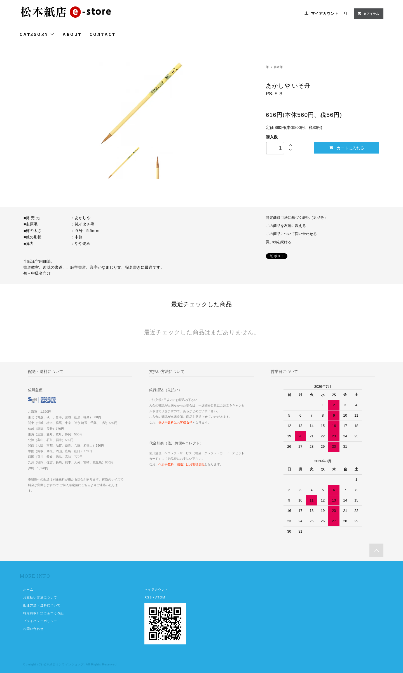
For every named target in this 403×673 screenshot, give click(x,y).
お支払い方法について (40, 597)
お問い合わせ (33, 628)
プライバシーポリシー (40, 621)
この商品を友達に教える (286, 226)
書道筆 (278, 67)
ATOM (160, 597)
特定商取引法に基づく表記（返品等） (297, 218)
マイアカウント (324, 13)
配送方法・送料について (41, 605)
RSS (148, 597)
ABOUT (72, 34)
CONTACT (103, 34)
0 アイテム (368, 13)
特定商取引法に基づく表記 (43, 613)
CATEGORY (37, 34)
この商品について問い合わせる (291, 234)
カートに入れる (346, 147)
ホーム (28, 589)
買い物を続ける (278, 242)
